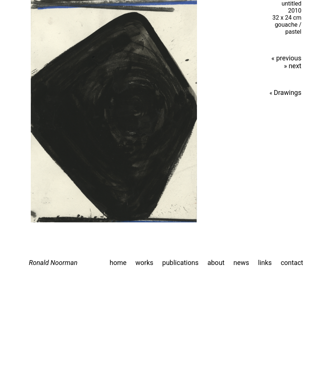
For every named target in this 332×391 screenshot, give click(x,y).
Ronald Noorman (53, 262)
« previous (287, 58)
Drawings (288, 92)
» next (292, 66)
